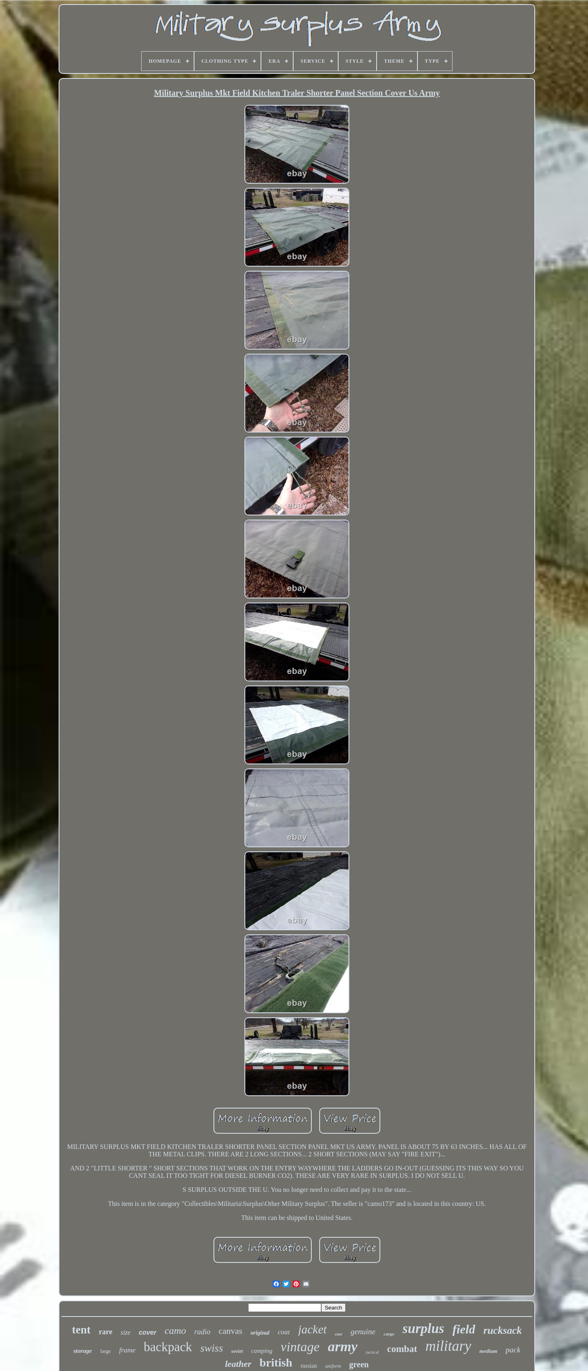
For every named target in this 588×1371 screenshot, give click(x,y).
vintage (300, 1346)
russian (309, 1366)
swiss (211, 1348)
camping (262, 1350)
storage (83, 1350)
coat (284, 1332)
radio (202, 1332)
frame (127, 1350)
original (260, 1333)
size (125, 1332)
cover (147, 1332)
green (359, 1364)
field (464, 1329)
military (448, 1346)
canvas (230, 1331)
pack (512, 1349)
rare (105, 1332)
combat (402, 1349)
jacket (312, 1329)
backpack (168, 1347)
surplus (423, 1328)
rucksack (503, 1330)
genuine (363, 1331)
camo (175, 1330)
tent (81, 1330)
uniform (333, 1366)
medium (488, 1351)
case (338, 1334)
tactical (372, 1352)
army (343, 1346)
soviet (237, 1351)
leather (238, 1364)
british (276, 1362)
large (105, 1351)
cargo (389, 1333)
